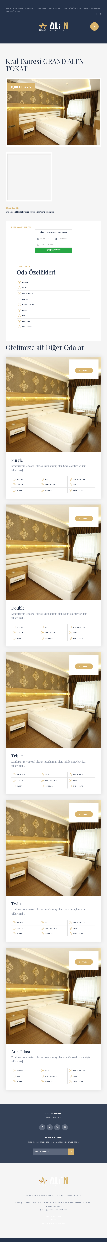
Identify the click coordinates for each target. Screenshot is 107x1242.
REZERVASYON (53, 254)
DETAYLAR (84, 374)
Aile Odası (20, 1055)
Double (18, 611)
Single (17, 463)
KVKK (53, 1223)
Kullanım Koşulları (53, 1227)
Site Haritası (53, 1220)
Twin (16, 907)
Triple (17, 759)
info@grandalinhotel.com (53, 1213)
